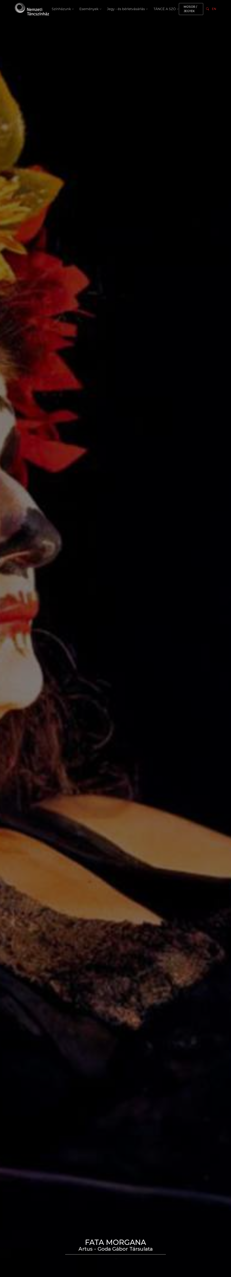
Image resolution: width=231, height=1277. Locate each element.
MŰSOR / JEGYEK (190, 9)
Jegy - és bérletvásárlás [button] (127, 9)
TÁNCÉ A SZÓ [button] (166, 9)
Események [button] (90, 9)
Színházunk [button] (63, 9)
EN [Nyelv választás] (214, 9)
